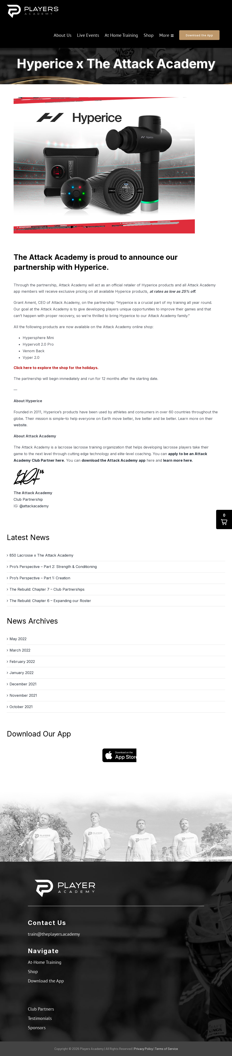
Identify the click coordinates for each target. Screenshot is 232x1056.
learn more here (177, 460)
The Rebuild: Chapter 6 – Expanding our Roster (50, 600)
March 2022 (20, 650)
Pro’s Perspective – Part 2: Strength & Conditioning (53, 566)
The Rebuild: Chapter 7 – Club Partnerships (47, 589)
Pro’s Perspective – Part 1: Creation (40, 578)
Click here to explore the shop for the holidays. (56, 367)
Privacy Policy (143, 1049)
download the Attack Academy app (113, 460)
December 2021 (23, 684)
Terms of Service (166, 1049)
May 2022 (18, 639)
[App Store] (119, 750)
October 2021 (21, 706)
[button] (224, 519)
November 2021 (23, 695)
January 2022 (22, 672)
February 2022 (22, 661)
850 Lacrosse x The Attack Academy (41, 555)
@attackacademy (34, 506)
